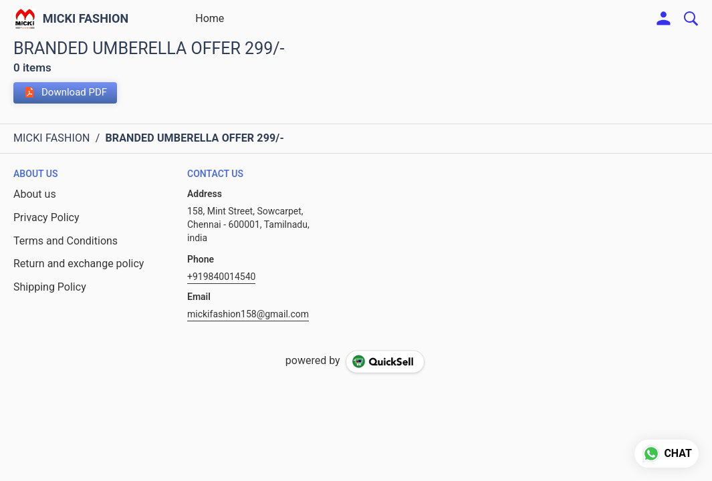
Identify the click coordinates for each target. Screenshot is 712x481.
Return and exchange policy (78, 263)
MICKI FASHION (86, 18)
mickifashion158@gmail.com (248, 314)
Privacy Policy (46, 217)
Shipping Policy (49, 287)
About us (34, 194)
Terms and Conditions (65, 240)
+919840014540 (221, 276)
